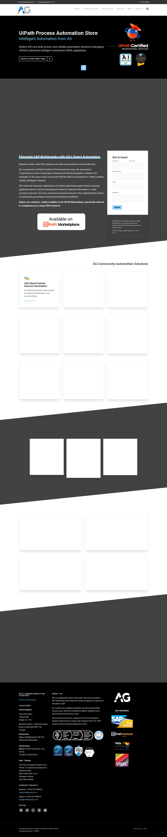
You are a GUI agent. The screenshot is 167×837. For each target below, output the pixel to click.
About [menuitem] (130, 9)
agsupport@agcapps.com (46, 2)
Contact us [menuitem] (139, 9)
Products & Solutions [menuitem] (91, 9)
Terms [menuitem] (145, 828)
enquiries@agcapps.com (26, 2)
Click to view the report (27, 700)
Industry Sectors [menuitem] (107, 9)
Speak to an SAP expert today (36, 59)
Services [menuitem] (77, 9)
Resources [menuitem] (120, 9)
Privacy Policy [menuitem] (137, 828)
